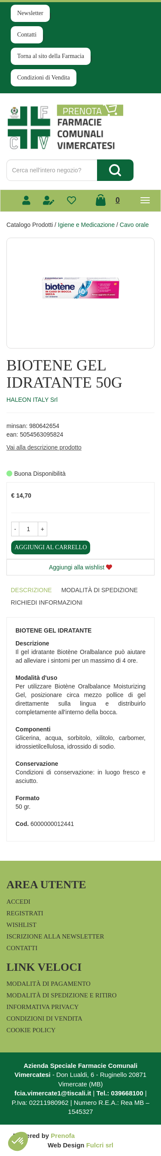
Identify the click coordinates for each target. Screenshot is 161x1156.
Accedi (18, 901)
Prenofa (63, 1135)
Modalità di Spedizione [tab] (99, 590)
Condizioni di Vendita (43, 77)
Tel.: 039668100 (120, 1093)
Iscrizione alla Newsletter (55, 936)
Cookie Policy (31, 1030)
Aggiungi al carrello (51, 547)
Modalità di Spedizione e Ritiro (61, 995)
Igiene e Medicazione (86, 224)
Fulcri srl (99, 1145)
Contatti (26, 34)
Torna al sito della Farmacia (50, 56)
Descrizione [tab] (31, 590)
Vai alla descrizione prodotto (44, 447)
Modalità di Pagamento (48, 983)
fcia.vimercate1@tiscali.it (52, 1093)
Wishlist (21, 924)
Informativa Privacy (42, 1006)
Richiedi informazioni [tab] (46, 602)
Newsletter (30, 13)
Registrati (24, 913)
